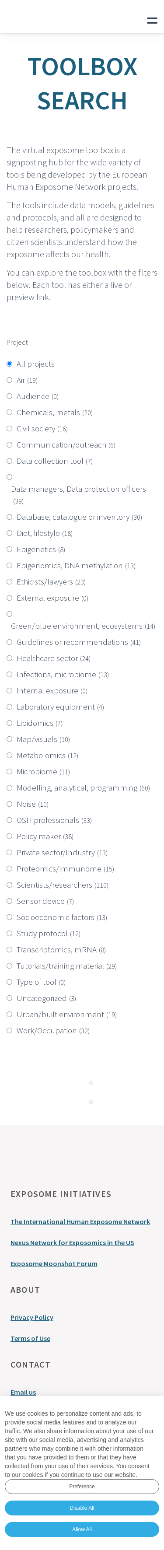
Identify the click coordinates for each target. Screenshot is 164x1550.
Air (27, 379)
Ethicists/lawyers (51, 581)
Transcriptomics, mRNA (61, 949)
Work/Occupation (53, 1030)
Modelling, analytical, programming (83, 787)
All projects (36, 363)
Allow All (82, 1529)
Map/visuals (43, 739)
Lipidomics (40, 722)
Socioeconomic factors (62, 917)
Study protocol (48, 933)
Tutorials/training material (67, 965)
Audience (38, 396)
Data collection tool (55, 460)
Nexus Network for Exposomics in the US (72, 1242)
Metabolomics (47, 755)
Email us (23, 1392)
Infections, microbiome (63, 674)
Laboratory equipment (60, 706)
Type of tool (41, 981)
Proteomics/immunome (65, 868)
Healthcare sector (54, 658)
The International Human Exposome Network (80, 1221)
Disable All (82, 1508)
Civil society (42, 428)
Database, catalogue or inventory (79, 516)
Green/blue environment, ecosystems (83, 625)
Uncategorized (46, 998)
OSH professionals (54, 820)
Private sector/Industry (62, 852)
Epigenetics (41, 549)
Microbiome (43, 771)
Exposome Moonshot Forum (54, 1263)
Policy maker (45, 836)
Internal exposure (52, 690)
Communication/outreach (66, 444)
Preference (82, 1487)
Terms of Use (30, 1338)
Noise (33, 803)
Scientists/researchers (62, 884)
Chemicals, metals (55, 412)
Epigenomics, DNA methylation (76, 565)
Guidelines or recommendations (79, 642)
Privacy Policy (31, 1317)
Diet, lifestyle (45, 533)
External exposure (52, 597)
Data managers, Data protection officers (78, 494)
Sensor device (45, 901)
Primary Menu (152, 18)
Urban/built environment (67, 1014)
